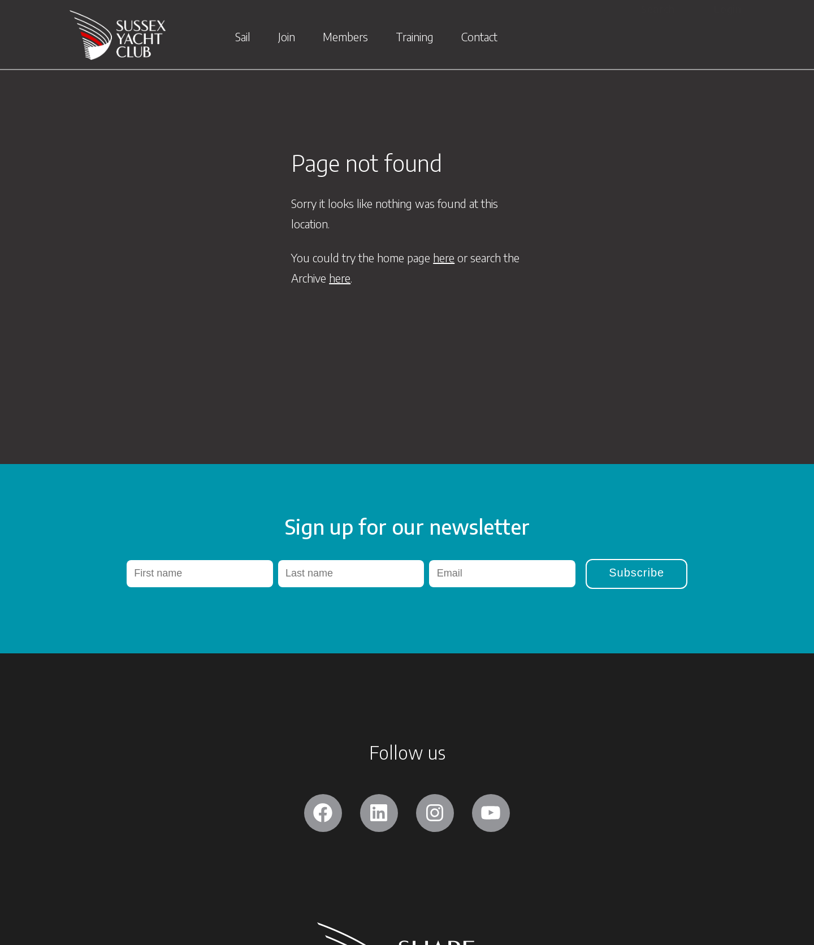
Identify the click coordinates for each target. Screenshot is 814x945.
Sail (242, 38)
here (443, 257)
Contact (479, 38)
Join (286, 38)
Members (345, 38)
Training (415, 38)
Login (728, 8)
